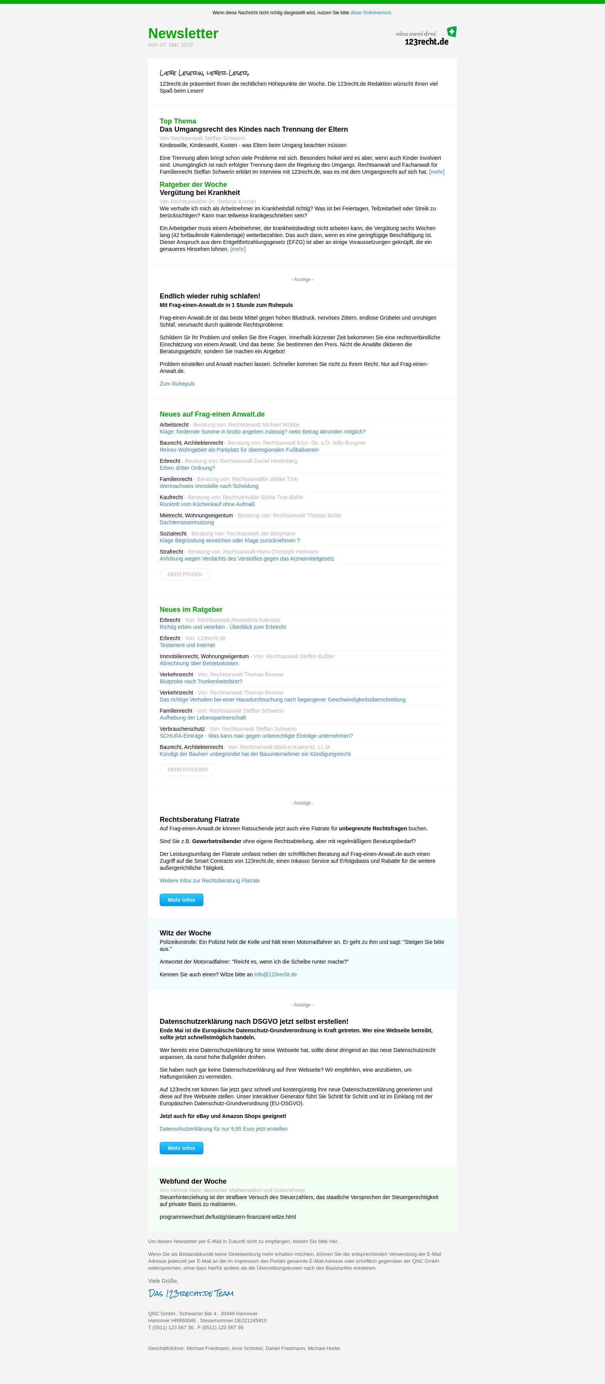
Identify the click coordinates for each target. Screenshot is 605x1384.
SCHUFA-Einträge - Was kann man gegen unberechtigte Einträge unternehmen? (256, 736)
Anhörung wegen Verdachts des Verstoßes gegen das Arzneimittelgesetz (247, 559)
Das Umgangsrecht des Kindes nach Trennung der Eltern (254, 129)
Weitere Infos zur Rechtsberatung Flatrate (210, 880)
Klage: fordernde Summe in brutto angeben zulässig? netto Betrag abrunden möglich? (263, 432)
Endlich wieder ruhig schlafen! (210, 296)
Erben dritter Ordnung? (187, 468)
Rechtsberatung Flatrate (200, 819)
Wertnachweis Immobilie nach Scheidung (209, 486)
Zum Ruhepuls (177, 384)
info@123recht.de (275, 974)
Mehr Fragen (185, 574)
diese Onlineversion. (372, 12)
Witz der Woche (185, 933)
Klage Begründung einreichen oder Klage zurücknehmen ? (230, 540)
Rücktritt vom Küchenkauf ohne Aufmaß (207, 504)
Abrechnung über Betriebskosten (199, 663)
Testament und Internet (187, 645)
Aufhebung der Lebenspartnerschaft (203, 718)
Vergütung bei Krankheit (200, 193)
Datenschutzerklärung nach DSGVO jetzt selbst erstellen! (254, 1021)
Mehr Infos (181, 900)
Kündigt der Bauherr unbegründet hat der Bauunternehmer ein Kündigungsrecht (255, 754)
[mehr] (436, 172)
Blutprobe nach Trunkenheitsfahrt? (201, 681)
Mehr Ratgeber (188, 769)
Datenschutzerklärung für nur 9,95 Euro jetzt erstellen (224, 1129)
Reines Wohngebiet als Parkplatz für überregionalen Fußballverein (239, 450)
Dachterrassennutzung (187, 522)
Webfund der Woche (193, 1181)
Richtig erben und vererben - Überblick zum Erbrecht (223, 627)
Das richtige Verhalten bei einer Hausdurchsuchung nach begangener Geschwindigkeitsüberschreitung (283, 699)
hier (333, 1241)
